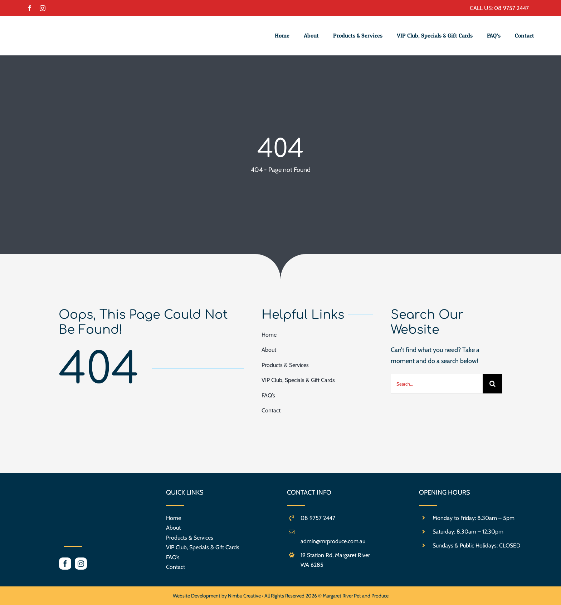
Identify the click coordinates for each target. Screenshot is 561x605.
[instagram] (42, 8)
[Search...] (437, 383)
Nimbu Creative (244, 595)
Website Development (197, 595)
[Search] (492, 383)
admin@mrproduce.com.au (333, 541)
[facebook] (30, 8)
